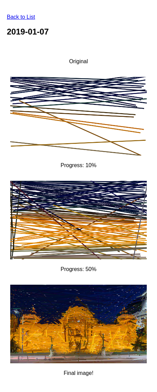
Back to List (21, 17)
